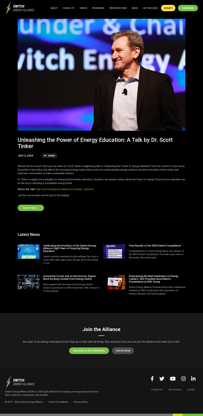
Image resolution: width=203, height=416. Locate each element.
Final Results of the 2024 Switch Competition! (155, 245)
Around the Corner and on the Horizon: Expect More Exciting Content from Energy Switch (69, 277)
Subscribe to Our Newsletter (89, 350)
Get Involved (123, 350)
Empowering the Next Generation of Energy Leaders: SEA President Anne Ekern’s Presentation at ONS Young (153, 279)
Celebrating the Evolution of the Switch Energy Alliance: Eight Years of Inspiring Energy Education (69, 248)
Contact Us (156, 389)
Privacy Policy (81, 402)
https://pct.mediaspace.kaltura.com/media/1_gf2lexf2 (65, 189)
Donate (191, 389)
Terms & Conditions (58, 402)
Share (49, 155)
